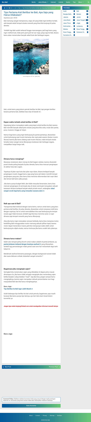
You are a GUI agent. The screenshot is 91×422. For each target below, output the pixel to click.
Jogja (78, 23)
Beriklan (59, 415)
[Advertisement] (31, 93)
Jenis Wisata (43, 2)
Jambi (79, 17)
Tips (74, 2)
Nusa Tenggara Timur (69, 32)
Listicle (61, 2)
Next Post (8, 367)
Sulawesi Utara (81, 32)
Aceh (64, 11)
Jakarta (65, 17)
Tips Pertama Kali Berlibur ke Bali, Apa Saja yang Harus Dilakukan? (28, 13)
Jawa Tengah (81, 20)
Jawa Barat (66, 20)
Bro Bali (5, 2)
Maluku (65, 29)
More (81, 2)
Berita (33, 2)
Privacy (45, 415)
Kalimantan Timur (68, 26)
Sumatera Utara (68, 35)
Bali (78, 11)
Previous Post (53, 367)
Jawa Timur (67, 23)
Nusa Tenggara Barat (83, 29)
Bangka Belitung (68, 14)
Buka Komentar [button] (31, 405)
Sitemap (52, 415)
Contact (37, 415)
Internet (53, 2)
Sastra (68, 2)
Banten (79, 14)
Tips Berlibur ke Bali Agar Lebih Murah (17, 289)
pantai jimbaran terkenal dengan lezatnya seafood (21, 244)
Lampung (80, 26)
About (31, 415)
